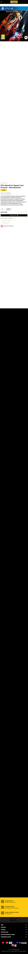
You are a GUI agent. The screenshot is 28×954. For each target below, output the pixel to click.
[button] (6, 220)
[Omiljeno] (24, 2)
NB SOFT (16, 951)
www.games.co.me (8, 951)
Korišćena (9, 209)
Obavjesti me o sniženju (23, 212)
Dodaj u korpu (13, 215)
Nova (3, 209)
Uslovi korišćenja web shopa (14, 949)
